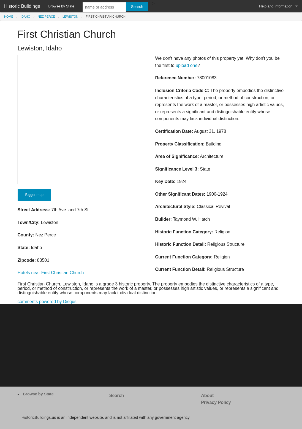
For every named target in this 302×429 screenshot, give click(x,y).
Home (8, 16)
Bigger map (34, 195)
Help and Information (275, 6)
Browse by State (61, 6)
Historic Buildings (22, 6)
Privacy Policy (216, 402)
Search (116, 395)
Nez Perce (46, 16)
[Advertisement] (151, 345)
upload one (186, 65)
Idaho (25, 16)
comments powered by (47, 301)
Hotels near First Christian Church (51, 272)
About (207, 395)
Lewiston (70, 16)
